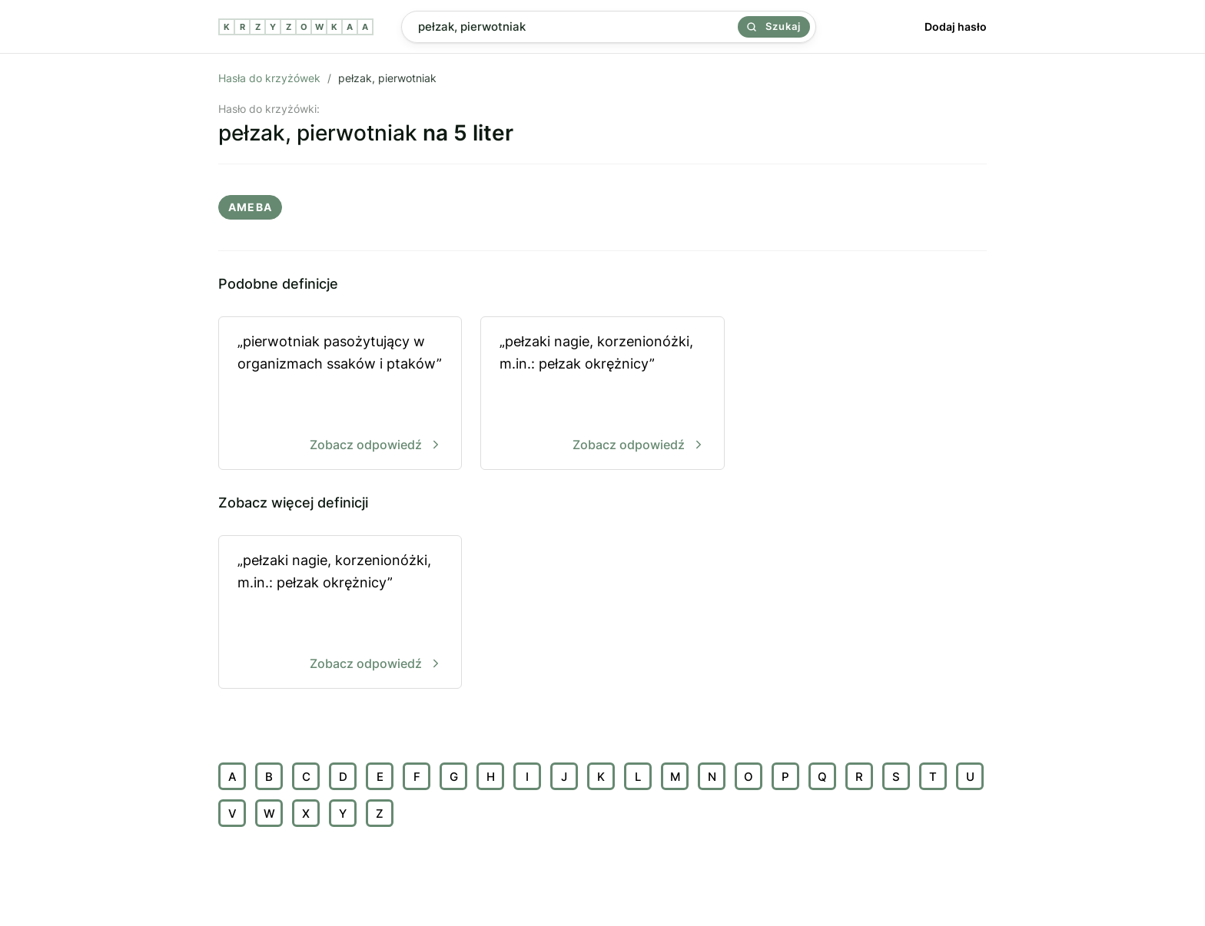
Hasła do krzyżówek (269, 77)
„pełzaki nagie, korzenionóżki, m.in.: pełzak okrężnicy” (602, 394)
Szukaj (774, 26)
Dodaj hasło (955, 26)
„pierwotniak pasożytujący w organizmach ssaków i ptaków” (340, 394)
